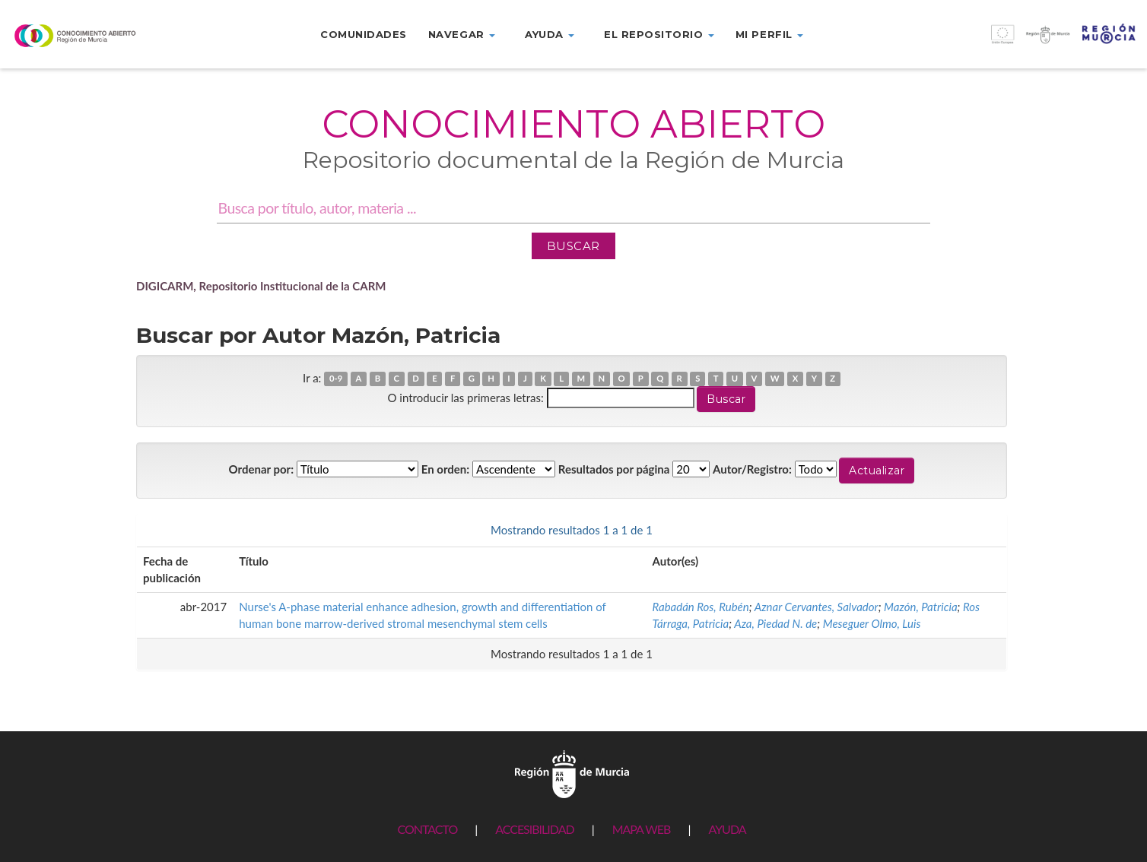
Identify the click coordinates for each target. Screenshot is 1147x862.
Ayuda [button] (549, 34)
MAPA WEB (641, 829)
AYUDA (726, 829)
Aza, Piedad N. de (775, 623)
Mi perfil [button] (769, 34)
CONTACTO (427, 829)
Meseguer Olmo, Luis (872, 623)
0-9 (335, 379)
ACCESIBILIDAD (534, 829)
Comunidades (363, 34)
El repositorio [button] (659, 34)
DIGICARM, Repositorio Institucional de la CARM (261, 286)
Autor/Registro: (752, 469)
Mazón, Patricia (921, 606)
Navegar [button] (461, 34)
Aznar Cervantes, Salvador (817, 606)
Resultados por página (614, 469)
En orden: (445, 469)
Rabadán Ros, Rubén (701, 606)
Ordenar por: (261, 469)
